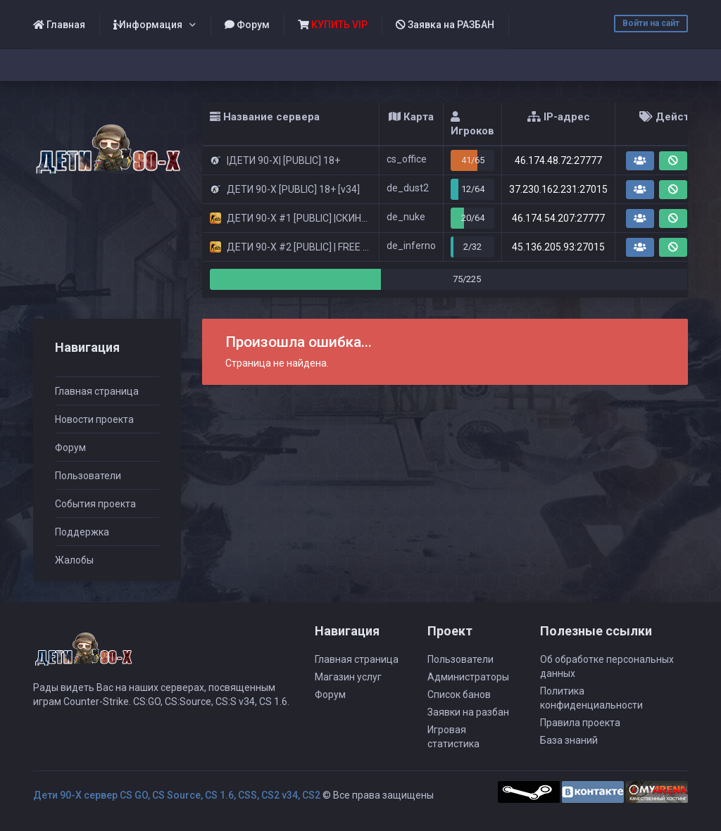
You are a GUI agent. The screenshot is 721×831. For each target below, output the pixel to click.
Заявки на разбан (468, 712)
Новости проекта (94, 419)
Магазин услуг (348, 677)
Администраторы (468, 677)
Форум (247, 24)
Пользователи (88, 475)
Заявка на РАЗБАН (445, 24)
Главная (59, 24)
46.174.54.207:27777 (558, 218)
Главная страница (97, 391)
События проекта (95, 503)
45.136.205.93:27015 (558, 247)
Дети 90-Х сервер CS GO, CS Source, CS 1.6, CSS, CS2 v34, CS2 (176, 795)
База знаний (569, 740)
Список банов (459, 694)
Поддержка (82, 532)
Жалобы (74, 560)
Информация (147, 24)
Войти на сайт (650, 23)
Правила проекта (580, 722)
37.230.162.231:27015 (558, 189)
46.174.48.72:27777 (558, 160)
